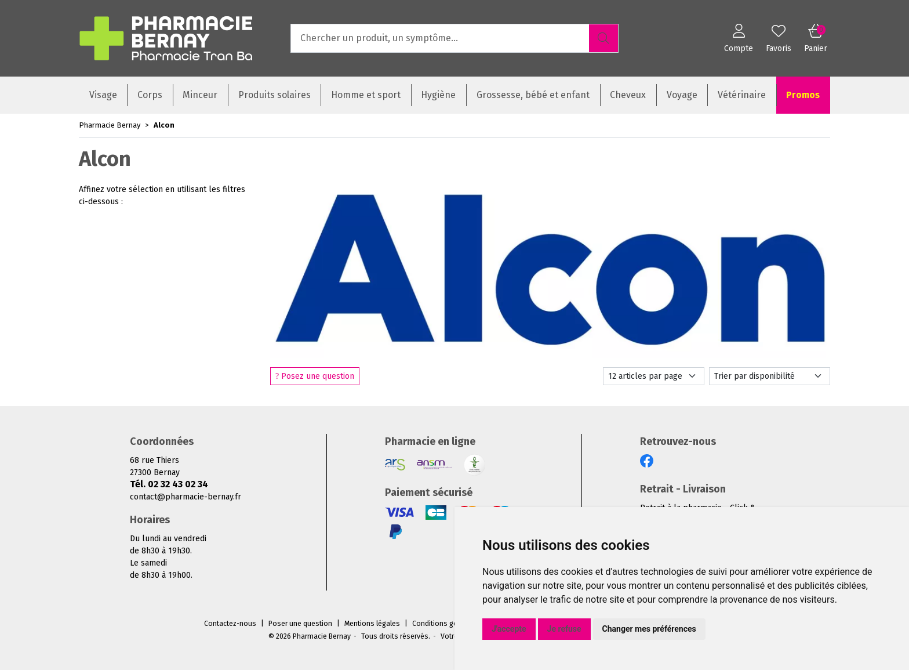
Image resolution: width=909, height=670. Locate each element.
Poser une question (300, 624)
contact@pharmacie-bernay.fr (185, 497)
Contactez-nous (230, 624)
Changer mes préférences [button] (649, 628)
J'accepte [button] (509, 628)
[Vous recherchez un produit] (440, 38)
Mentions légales (372, 624)
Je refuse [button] (564, 628)
